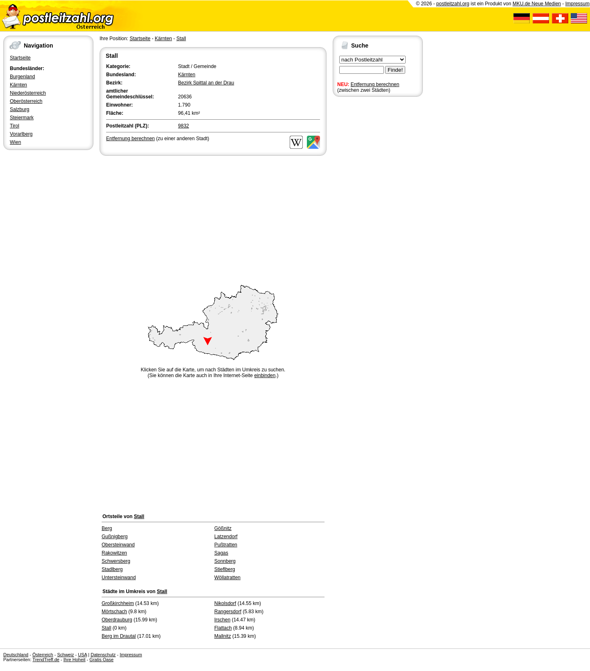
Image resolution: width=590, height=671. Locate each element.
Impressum (577, 4)
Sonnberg (225, 561)
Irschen (222, 620)
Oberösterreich (26, 101)
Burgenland (22, 77)
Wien (15, 142)
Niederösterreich (28, 93)
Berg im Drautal (119, 636)
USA (82, 654)
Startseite (20, 58)
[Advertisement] (213, 218)
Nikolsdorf (225, 603)
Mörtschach (114, 611)
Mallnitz (222, 636)
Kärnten (18, 85)
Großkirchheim (118, 603)
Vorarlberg (21, 134)
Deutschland (15, 654)
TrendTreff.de (45, 659)
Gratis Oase (101, 659)
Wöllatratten (227, 577)
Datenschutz (103, 654)
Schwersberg (116, 561)
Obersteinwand (118, 545)
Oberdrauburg (117, 620)
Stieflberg (224, 569)
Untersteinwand (119, 577)
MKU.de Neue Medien (537, 4)
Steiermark (22, 118)
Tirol (14, 126)
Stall (181, 38)
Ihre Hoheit (75, 659)
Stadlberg (112, 569)
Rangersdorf (227, 611)
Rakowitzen (114, 553)
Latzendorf (226, 536)
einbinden (264, 375)
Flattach (223, 628)
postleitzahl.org (453, 4)
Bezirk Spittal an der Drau (206, 83)
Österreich (42, 654)
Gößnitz (222, 528)
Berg (107, 528)
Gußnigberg (114, 536)
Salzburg (19, 109)
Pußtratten (225, 545)
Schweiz (65, 654)
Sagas (221, 553)
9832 (183, 126)
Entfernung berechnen (375, 84)
